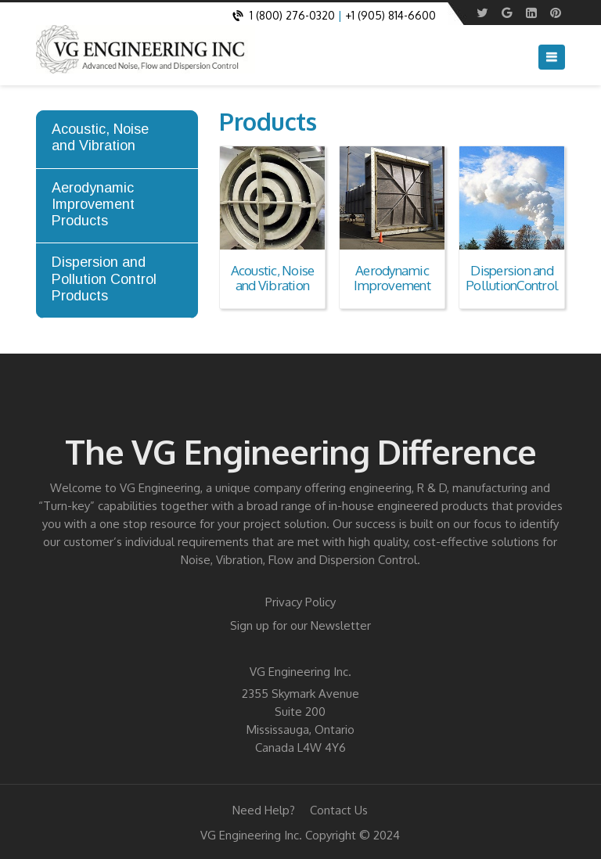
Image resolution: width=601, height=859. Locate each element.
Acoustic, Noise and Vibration (273, 277)
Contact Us (339, 810)
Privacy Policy (300, 602)
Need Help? (263, 810)
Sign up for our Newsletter (300, 625)
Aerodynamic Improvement (392, 277)
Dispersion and (511, 270)
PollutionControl (512, 285)
